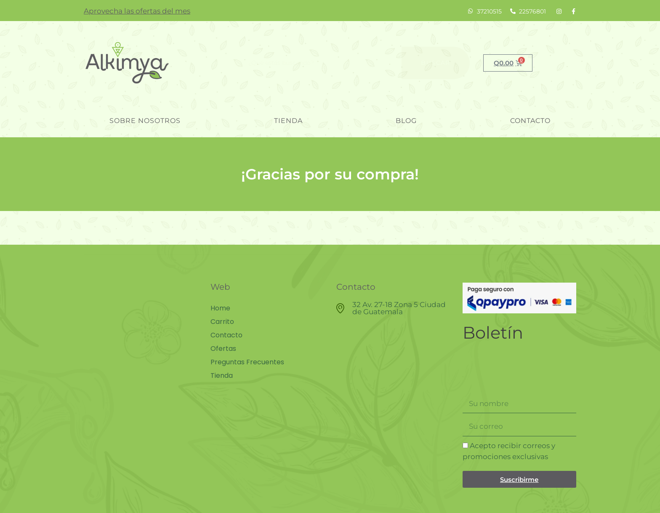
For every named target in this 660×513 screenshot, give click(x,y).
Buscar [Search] (435, 63)
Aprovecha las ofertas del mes (137, 11)
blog (406, 121)
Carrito (222, 321)
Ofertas (223, 348)
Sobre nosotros (145, 121)
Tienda (288, 121)
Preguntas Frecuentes (247, 362)
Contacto (530, 121)
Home (220, 308)
